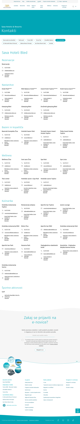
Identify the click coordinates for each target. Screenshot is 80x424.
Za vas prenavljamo (29, 402)
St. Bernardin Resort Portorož (10, 43)
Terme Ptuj (38, 40)
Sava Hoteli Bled (60, 40)
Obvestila (45, 395)
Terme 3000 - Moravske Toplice (10, 387)
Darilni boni (27, 390)
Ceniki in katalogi (29, 410)
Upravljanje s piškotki (34, 420)
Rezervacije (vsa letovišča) (9, 40)
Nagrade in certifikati (48, 387)
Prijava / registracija (62, 1)
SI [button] (75, 6)
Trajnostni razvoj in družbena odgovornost (53, 385)
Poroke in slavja (69, 387)
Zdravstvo (55, 5)
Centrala (51, 43)
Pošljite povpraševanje (30, 1)
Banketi (68, 385)
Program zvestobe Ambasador (49, 1)
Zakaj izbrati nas (17, 1)
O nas (44, 382)
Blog (23, 1)
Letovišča (16, 5)
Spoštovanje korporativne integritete (51, 397)
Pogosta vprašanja (29, 407)
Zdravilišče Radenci (48, 40)
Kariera (45, 390)
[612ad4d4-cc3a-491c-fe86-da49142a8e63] (40, 335)
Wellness (49, 5)
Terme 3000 (30, 40)
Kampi (28, 5)
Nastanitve (22, 5)
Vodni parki (41, 6)
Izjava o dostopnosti (48, 400)
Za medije (45, 392)
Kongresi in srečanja (64, 6)
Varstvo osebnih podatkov (31, 400)
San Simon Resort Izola (40, 43)
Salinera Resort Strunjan (26, 43)
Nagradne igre (28, 395)
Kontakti (39, 1)
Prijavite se (40, 350)
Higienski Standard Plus (30, 397)
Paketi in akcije (34, 6)
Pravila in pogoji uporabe (22, 420)
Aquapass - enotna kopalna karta (32, 392)
